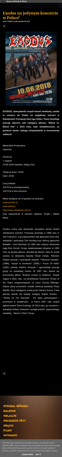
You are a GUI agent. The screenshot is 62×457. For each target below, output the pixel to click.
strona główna (15, 405)
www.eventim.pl (10, 202)
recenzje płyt (14, 420)
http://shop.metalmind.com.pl (16, 210)
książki (8, 425)
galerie (9, 410)
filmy (7, 430)
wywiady (10, 435)
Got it (38, 454)
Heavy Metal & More (16, 1)
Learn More (27, 454)
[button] (4, 26)
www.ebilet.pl (9, 206)
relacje (9, 415)
